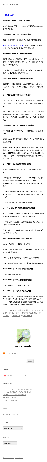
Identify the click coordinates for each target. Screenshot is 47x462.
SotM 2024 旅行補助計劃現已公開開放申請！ (17, 392)
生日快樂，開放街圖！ (10, 397)
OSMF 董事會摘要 (25, 313)
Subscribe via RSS (12, 353)
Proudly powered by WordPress (13, 458)
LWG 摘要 (15, 313)
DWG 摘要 (8, 313)
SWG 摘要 (6, 316)
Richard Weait (27, 316)
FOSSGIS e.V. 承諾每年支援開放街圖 (14, 395)
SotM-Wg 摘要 (37, 313)
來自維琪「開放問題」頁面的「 (14, 45)
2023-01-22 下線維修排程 (11, 400)
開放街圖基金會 (24, 310)
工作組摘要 (8, 15)
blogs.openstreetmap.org (11, 414)
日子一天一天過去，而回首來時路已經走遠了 (17, 389)
